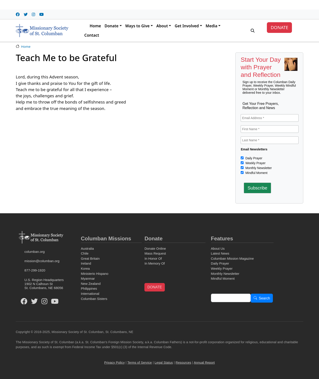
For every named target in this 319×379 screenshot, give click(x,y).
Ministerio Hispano (94, 273)
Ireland (86, 263)
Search (264, 298)
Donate (111, 25)
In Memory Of (154, 263)
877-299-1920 (34, 270)
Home (95, 25)
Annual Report (204, 362)
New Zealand (90, 283)
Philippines (89, 288)
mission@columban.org (41, 261)
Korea (85, 268)
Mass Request (155, 253)
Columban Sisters (94, 299)
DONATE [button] (154, 287)
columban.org (34, 251)
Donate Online (155, 248)
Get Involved (187, 25)
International (90, 293)
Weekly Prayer (255, 163)
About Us (218, 248)
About (162, 25)
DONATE (279, 27)
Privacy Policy (114, 362)
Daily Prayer (253, 158)
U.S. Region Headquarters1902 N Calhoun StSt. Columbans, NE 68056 (44, 284)
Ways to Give (137, 25)
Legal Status (164, 362)
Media (211, 25)
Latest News (220, 253)
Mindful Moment (255, 173)
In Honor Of (153, 258)
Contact (91, 35)
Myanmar (88, 278)
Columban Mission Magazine (232, 258)
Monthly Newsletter (258, 168)
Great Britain (90, 258)
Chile (84, 253)
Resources (183, 362)
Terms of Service (139, 362)
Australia (87, 248)
